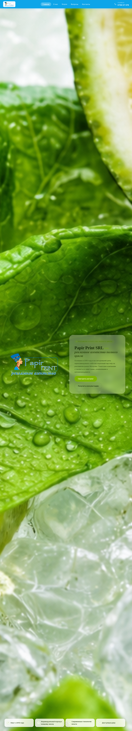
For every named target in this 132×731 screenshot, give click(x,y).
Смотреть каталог (86, 379)
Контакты (86, 4)
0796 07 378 (123, 5)
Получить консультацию (88, 386)
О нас (55, 4)
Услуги (64, 4)
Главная (45, 4)
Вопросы (74, 4)
